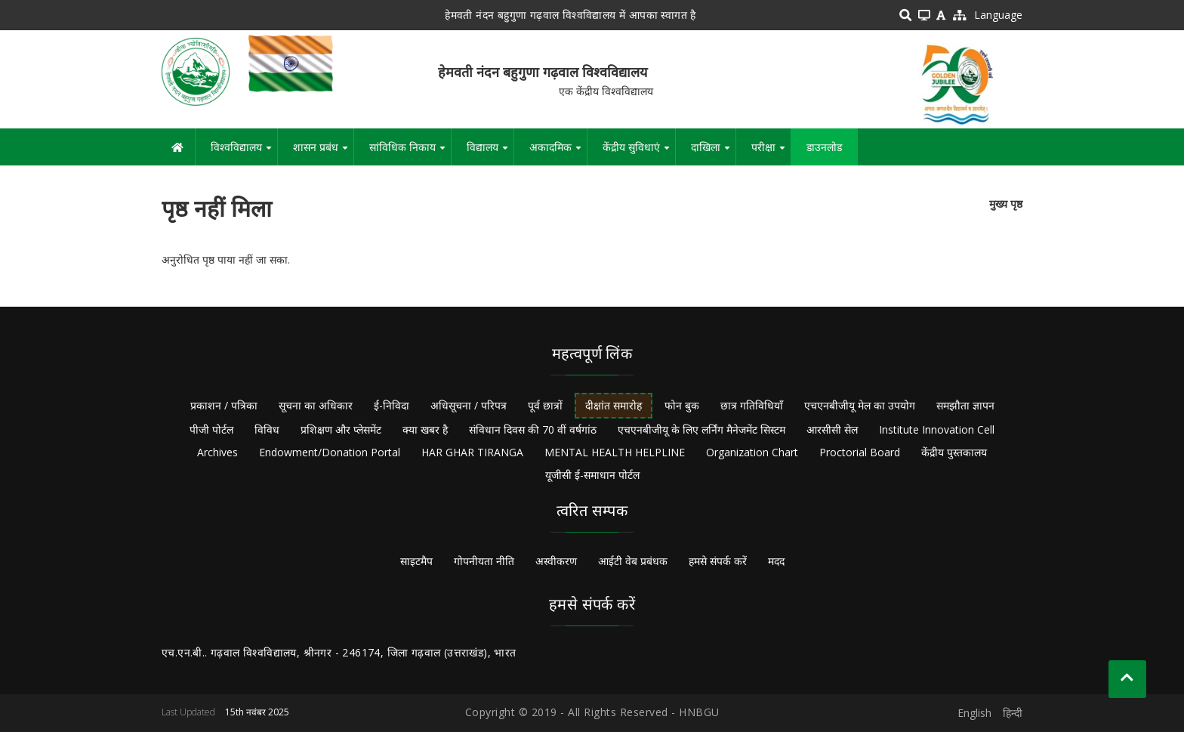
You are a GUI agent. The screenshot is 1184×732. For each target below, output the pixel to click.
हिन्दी (1012, 713)
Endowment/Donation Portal (329, 452)
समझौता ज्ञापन (965, 405)
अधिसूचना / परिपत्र (468, 405)
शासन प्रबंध (323, 152)
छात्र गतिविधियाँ (751, 405)
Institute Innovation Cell (936, 429)
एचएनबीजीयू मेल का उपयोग (859, 405)
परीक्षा (771, 152)
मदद (776, 561)
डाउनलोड (824, 147)
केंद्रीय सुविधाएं (639, 152)
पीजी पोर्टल (211, 429)
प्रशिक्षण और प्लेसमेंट (341, 429)
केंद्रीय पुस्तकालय (954, 452)
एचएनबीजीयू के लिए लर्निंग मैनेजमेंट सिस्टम (701, 429)
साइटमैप (416, 561)
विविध (266, 429)
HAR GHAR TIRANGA (472, 452)
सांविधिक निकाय (410, 152)
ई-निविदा (391, 405)
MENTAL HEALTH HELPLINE (614, 452)
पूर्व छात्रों (545, 405)
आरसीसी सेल (832, 429)
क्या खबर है (425, 429)
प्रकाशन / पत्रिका (223, 405)
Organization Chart (752, 452)
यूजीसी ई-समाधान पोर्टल (592, 475)
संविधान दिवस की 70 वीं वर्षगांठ (533, 429)
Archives (217, 452)
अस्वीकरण (556, 561)
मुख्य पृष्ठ (1005, 203)
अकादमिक (558, 152)
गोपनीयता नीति (484, 561)
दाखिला (713, 152)
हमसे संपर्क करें (718, 561)
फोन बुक (681, 405)
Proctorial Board (859, 452)
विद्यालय (490, 152)
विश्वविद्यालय (244, 152)
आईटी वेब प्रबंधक (633, 561)
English (974, 713)
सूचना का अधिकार (316, 405)
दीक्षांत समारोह (613, 405)
